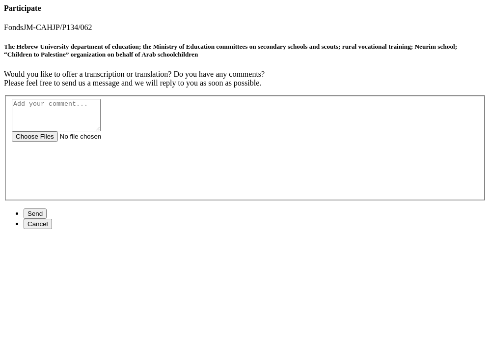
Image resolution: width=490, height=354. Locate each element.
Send (35, 219)
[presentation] (246, 181)
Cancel (37, 230)
